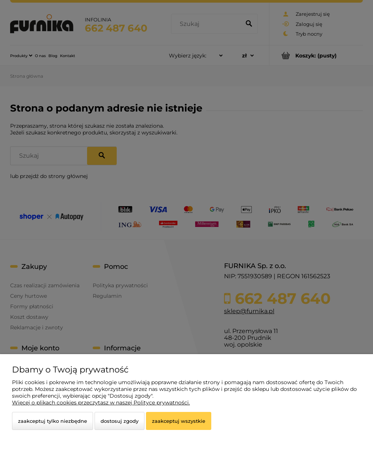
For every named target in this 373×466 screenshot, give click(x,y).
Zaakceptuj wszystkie (178, 421)
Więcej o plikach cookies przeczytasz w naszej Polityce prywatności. (101, 402)
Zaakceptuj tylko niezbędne (52, 421)
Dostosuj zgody (119, 421)
